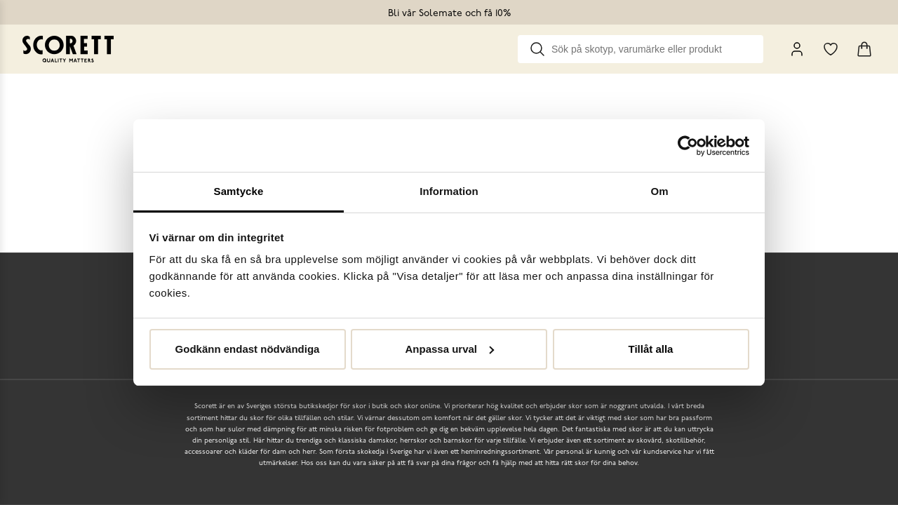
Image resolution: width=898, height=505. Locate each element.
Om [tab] (659, 191)
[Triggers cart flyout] (864, 49)
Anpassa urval (449, 349)
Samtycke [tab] (239, 191)
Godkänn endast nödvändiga (247, 349)
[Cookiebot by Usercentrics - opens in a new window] (687, 145)
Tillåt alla (651, 349)
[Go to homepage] (68, 49)
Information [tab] (449, 191)
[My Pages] (797, 49)
